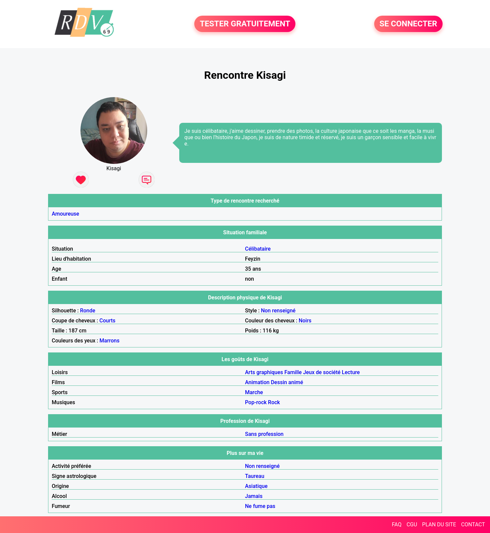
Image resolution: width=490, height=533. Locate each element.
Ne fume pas (260, 506)
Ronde (87, 310)
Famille (293, 372)
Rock (274, 402)
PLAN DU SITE (439, 524)
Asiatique (256, 486)
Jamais (253, 496)
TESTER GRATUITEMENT (245, 24)
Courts (107, 320)
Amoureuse (65, 214)
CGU (412, 524)
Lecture (351, 372)
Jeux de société (321, 372)
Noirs (305, 320)
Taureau (254, 476)
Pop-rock (256, 402)
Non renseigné (278, 310)
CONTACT (473, 524)
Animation (257, 382)
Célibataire (258, 249)
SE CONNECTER (408, 24)
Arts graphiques (264, 372)
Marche (254, 392)
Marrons (109, 340)
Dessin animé (287, 382)
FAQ (397, 524)
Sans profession (264, 434)
